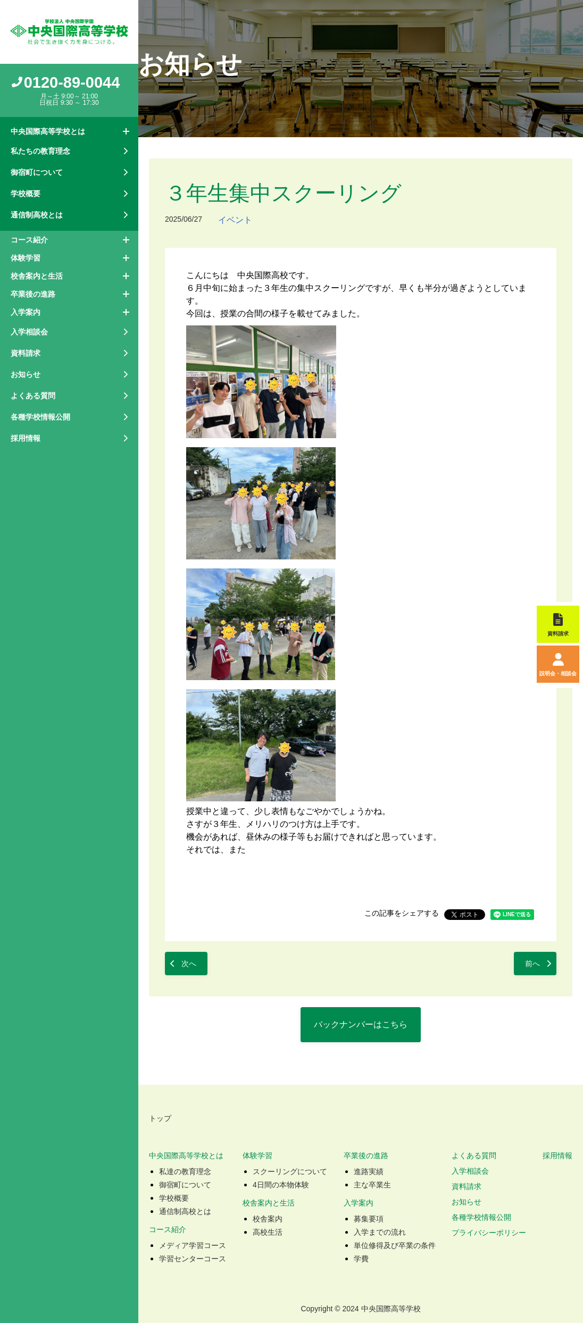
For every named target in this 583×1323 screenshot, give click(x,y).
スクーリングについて (290, 1171)
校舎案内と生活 (269, 1203)
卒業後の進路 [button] (33, 294)
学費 (361, 1258)
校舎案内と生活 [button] (37, 276)
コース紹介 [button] (29, 240)
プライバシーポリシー (489, 1232)
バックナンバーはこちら (360, 1024)
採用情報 (25, 438)
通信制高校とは (185, 1211)
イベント (235, 219)
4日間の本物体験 (281, 1184)
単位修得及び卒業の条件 (395, 1245)
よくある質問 (474, 1155)
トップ (160, 1118)
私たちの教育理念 (40, 151)
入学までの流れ (380, 1232)
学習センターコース (192, 1258)
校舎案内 (267, 1218)
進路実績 (369, 1171)
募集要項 (369, 1218)
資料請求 (466, 1186)
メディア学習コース (192, 1245)
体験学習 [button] (25, 258)
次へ (188, 963)
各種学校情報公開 (481, 1217)
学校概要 (174, 1198)
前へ (532, 963)
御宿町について (185, 1184)
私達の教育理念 (185, 1171)
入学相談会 (470, 1171)
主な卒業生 (372, 1184)
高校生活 (267, 1232)
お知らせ (466, 1201)
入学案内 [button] (25, 312)
